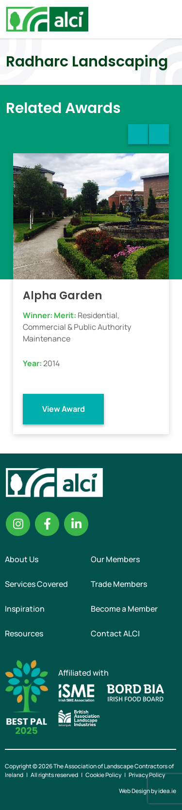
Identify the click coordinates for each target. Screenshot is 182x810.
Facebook (47, 524)
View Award (63, 409)
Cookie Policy (103, 775)
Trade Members (119, 584)
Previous (138, 134)
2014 (51, 363)
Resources (24, 633)
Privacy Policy (147, 775)
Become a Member (124, 608)
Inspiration (25, 608)
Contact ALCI (115, 633)
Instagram (18, 524)
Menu (166, 19)
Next (159, 134)
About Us (21, 559)
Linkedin (76, 524)
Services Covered (36, 584)
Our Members (115, 559)
